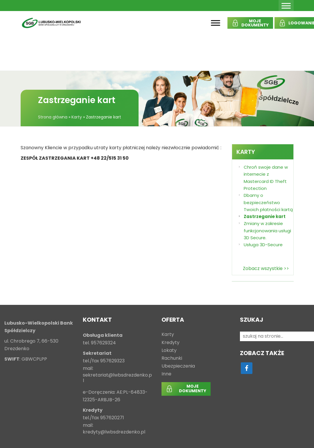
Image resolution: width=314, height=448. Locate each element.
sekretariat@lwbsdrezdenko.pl (117, 378)
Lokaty (169, 351)
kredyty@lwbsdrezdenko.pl (114, 432)
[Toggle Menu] (286, 5)
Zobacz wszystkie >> (266, 268)
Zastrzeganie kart (265, 216)
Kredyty (171, 343)
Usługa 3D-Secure (263, 245)
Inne (166, 374)
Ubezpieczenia (178, 366)
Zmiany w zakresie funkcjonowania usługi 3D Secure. (267, 230)
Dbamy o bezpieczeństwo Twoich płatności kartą (268, 202)
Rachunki (172, 358)
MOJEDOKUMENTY (255, 23)
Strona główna (52, 117)
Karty (76, 117)
